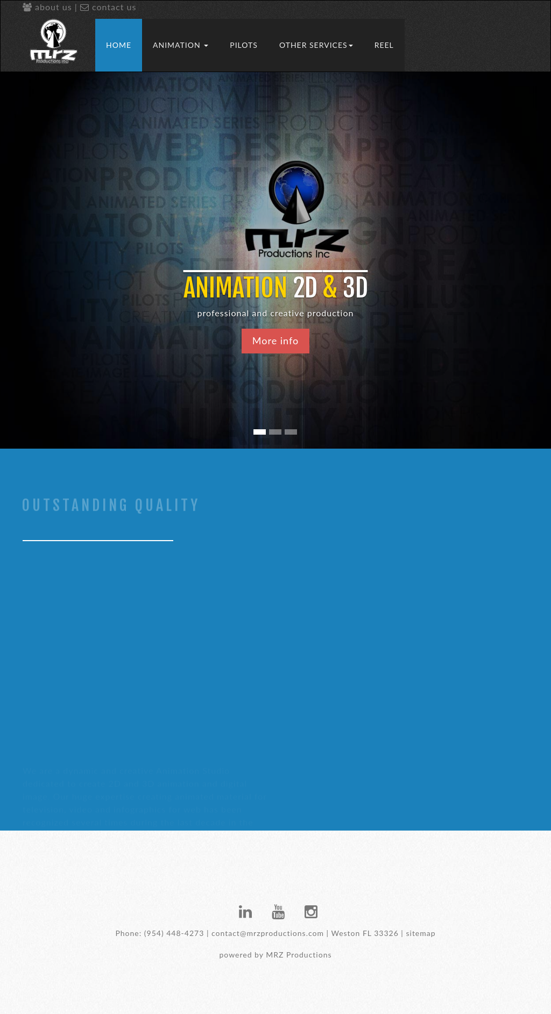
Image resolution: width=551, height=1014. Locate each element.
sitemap (420, 933)
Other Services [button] (316, 44)
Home (118, 44)
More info (275, 340)
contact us (108, 7)
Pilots (244, 44)
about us (47, 7)
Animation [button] (180, 44)
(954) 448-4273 (174, 933)
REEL (384, 44)
